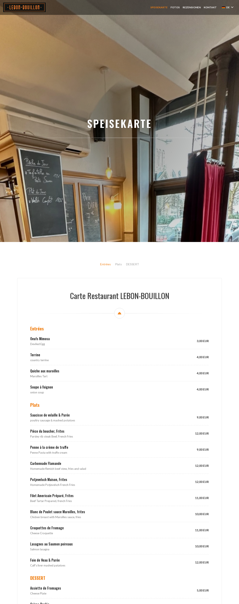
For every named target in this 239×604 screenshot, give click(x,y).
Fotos (175, 7)
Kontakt (210, 7)
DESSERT (132, 312)
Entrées (105, 312)
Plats (118, 312)
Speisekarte (159, 7)
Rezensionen (192, 7)
